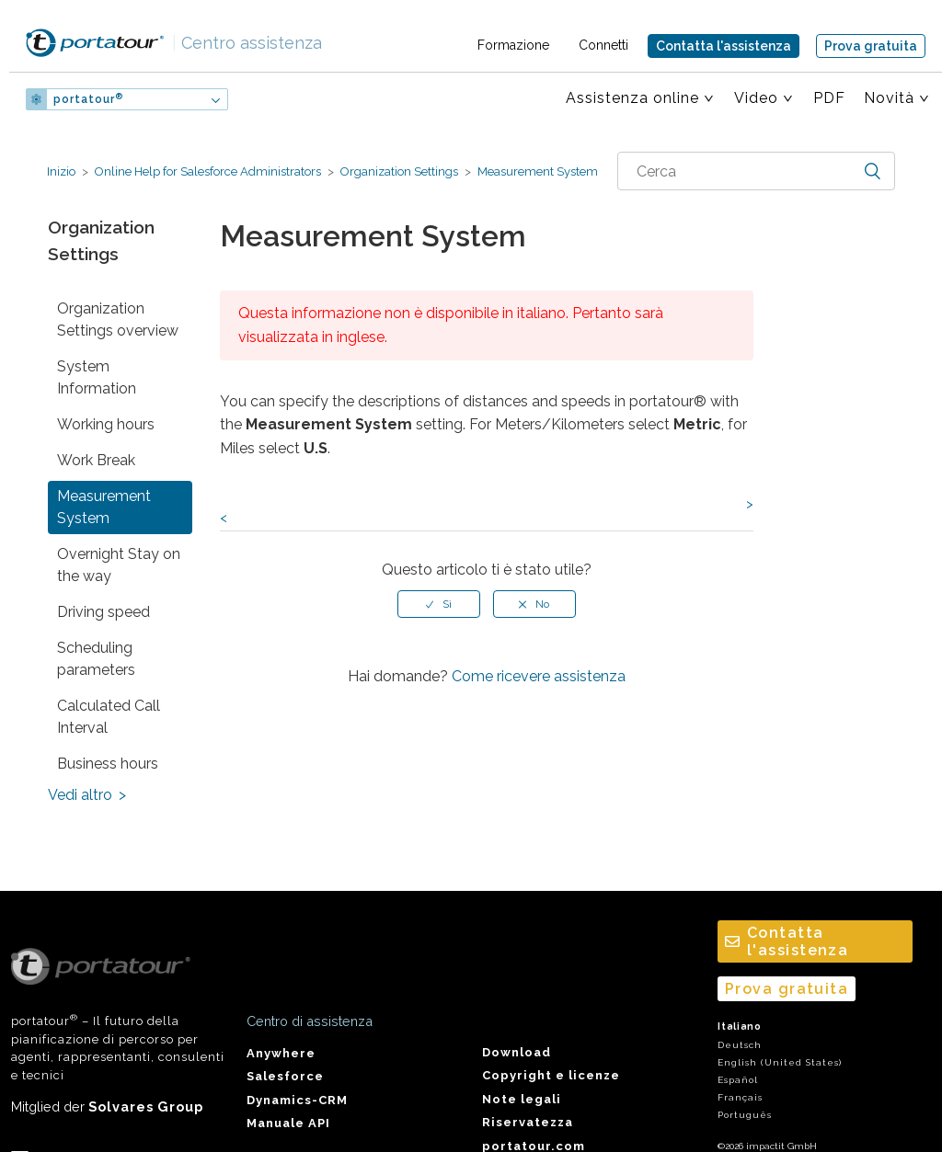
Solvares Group (145, 1106)
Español (738, 1080)
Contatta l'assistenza (723, 46)
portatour (88, 99)
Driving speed (103, 612)
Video (756, 98)
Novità (889, 98)
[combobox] (756, 171)
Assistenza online (632, 98)
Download (516, 1052)
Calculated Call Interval (108, 716)
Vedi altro (80, 795)
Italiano (740, 1026)
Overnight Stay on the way (118, 565)
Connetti (603, 45)
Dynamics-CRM (297, 1100)
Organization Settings (399, 171)
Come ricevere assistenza (539, 676)
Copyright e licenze (551, 1075)
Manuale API (288, 1123)
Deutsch (740, 1045)
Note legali (521, 1099)
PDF (829, 98)
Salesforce (285, 1076)
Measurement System (536, 171)
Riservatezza (527, 1122)
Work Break (96, 460)
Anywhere (281, 1053)
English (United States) (780, 1062)
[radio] (438, 604)
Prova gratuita (870, 46)
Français (740, 1097)
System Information (96, 377)
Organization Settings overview (117, 319)
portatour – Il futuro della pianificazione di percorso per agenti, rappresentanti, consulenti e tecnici (117, 1015)
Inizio (61, 171)
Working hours (106, 424)
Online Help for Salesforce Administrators (208, 171)
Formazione (513, 45)
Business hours (107, 763)
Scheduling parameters (96, 659)
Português (745, 1115)
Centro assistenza (247, 42)
